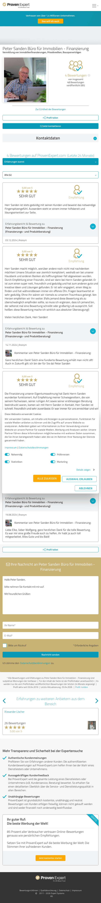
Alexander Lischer (14, 712)
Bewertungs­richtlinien (28, 890)
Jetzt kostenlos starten (50, 858)
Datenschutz (64, 890)
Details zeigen (83, 469)
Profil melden (81, 687)
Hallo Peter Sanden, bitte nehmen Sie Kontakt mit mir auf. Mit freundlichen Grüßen (50, 595)
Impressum (11, 447)
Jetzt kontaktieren (50, 126)
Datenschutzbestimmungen (34, 447)
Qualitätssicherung (48, 890)
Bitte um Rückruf (17, 645)
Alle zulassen (47, 478)
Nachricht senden (50, 654)
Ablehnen (85, 488)
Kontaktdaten (66, 138)
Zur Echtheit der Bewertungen (50, 109)
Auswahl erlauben (79, 479)
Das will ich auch (50, 21)
